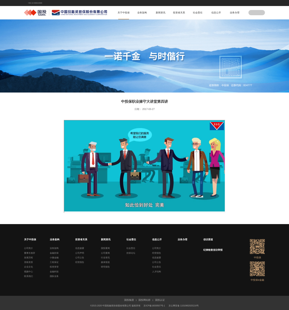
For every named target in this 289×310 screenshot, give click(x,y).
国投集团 (129, 300)
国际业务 (54, 276)
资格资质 (28, 262)
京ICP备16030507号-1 (154, 305)
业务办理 (234, 12)
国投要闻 (105, 248)
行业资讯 (105, 257)
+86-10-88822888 (35, 3)
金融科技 (54, 271)
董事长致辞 (29, 253)
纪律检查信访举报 (213, 250)
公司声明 (79, 253)
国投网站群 (144, 300)
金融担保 (54, 253)
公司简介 (28, 248)
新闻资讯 (160, 12)
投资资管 (54, 267)
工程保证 (54, 262)
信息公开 (216, 12)
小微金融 (54, 257)
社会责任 (198, 12)
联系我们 (28, 276)
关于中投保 (124, 12)
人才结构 (156, 271)
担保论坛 (130, 253)
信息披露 (79, 248)
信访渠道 (208, 239)
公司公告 (79, 257)
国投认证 (160, 300)
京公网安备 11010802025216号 (184, 305)
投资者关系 (179, 12)
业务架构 (142, 12)
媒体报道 (105, 262)
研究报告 (105, 267)
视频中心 (28, 271)
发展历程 (28, 257)
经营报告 (79, 262)
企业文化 (28, 267)
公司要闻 (105, 253)
